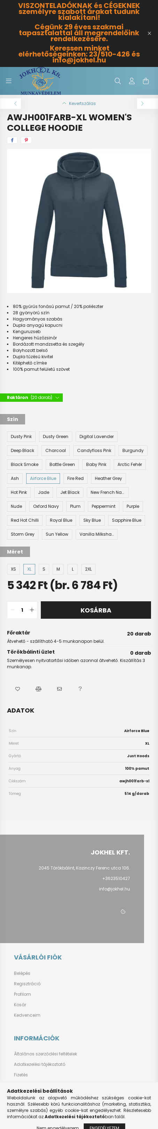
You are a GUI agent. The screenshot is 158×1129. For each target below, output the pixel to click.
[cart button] (146, 81)
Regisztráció (27, 983)
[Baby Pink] (96, 464)
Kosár (20, 1004)
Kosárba (96, 610)
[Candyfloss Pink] (94, 450)
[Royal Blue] (61, 520)
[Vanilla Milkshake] (97, 534)
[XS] (13, 569)
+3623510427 (116, 878)
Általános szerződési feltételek (45, 1054)
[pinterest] (26, 140)
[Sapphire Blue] (126, 520)
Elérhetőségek (28, 1095)
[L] (72, 569)
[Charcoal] (56, 450)
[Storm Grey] (22, 534)
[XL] (29, 569)
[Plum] (75, 506)
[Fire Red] (75, 478)
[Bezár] (149, 33)
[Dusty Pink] (21, 436)
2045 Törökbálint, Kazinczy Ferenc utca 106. (84, 868)
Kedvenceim (27, 1015)
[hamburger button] (9, 81)
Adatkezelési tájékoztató (39, 1064)
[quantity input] (22, 610)
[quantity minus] (12, 610)
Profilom (22, 994)
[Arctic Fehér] (130, 464)
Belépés (22, 973)
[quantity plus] (32, 610)
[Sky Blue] (92, 520)
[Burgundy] (133, 450)
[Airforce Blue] (43, 478)
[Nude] (16, 506)
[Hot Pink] (19, 492)
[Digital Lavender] (97, 436)
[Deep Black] (22, 450)
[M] (58, 569)
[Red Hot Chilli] (25, 520)
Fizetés (21, 1074)
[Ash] (15, 478)
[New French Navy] (108, 492)
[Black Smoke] (24, 464)
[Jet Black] (70, 492)
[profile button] (132, 81)
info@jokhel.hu (114, 889)
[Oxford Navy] (46, 506)
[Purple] (133, 506)
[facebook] (12, 140)
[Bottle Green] (62, 464)
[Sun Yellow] (57, 534)
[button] (17, 689)
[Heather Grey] (108, 478)
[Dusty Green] (55, 436)
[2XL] (88, 569)
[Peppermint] (103, 506)
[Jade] (43, 492)
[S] (44, 569)
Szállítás (23, 1085)
